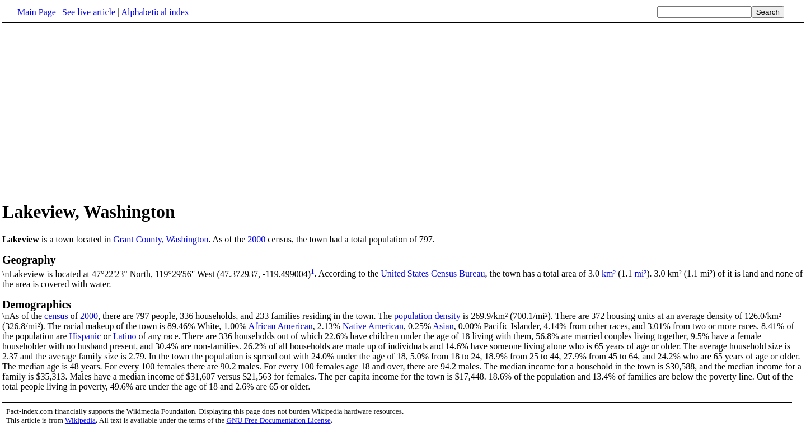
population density (427, 316)
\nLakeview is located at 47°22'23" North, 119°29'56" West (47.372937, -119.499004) (403, 266)
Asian (443, 326)
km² (609, 274)
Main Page (36, 12)
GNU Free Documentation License (278, 420)
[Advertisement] (96, 111)
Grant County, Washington (160, 239)
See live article (88, 12)
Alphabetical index (155, 12)
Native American (373, 326)
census (56, 316)
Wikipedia (80, 420)
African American (281, 326)
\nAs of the (403, 309)
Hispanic (85, 336)
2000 (256, 239)
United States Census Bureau (433, 274)
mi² (640, 274)
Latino (125, 336)
